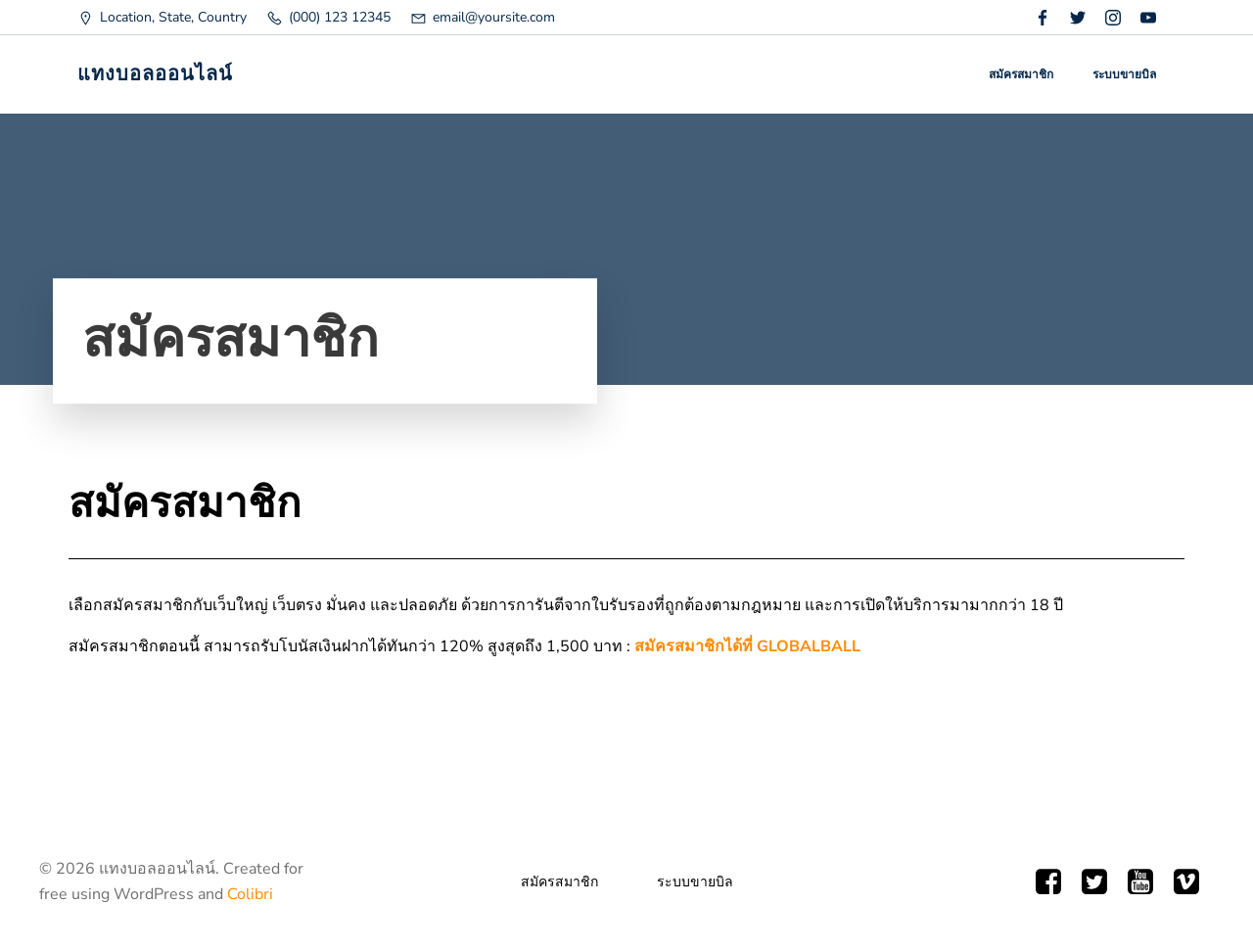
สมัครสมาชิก (1021, 74)
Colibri (250, 894)
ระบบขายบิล (1124, 74)
